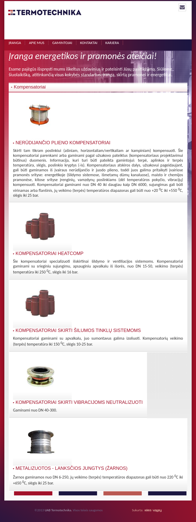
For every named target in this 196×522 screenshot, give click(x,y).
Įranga (15, 42)
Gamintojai (62, 42)
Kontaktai (88, 42)
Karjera (112, 42)
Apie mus (36, 42)
